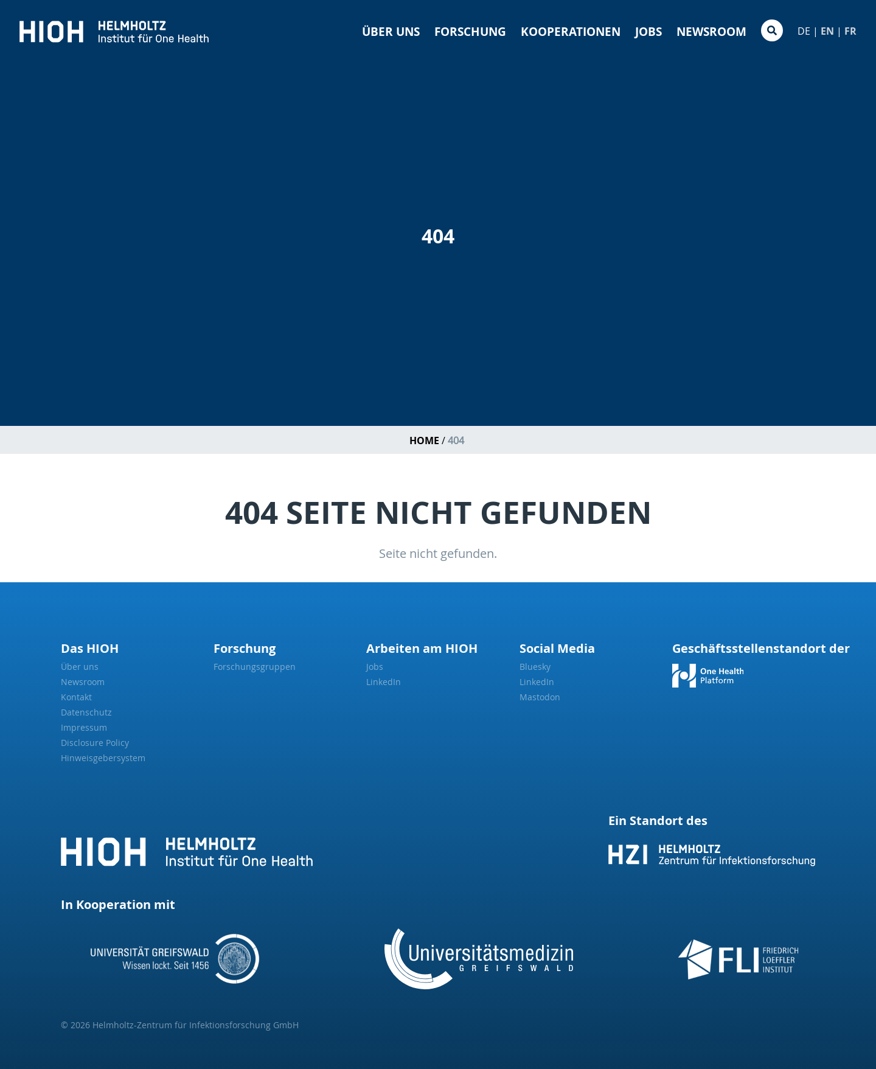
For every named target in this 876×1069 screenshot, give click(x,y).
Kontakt (76, 697)
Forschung (470, 32)
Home (424, 440)
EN (827, 31)
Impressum (84, 727)
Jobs (648, 32)
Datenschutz (86, 712)
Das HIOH (90, 648)
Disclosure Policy (95, 742)
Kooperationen (570, 32)
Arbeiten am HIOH (422, 648)
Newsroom (711, 32)
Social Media (557, 648)
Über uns (391, 32)
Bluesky (535, 666)
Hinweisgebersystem (103, 758)
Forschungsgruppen (255, 666)
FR (850, 31)
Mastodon (540, 697)
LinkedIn (383, 682)
